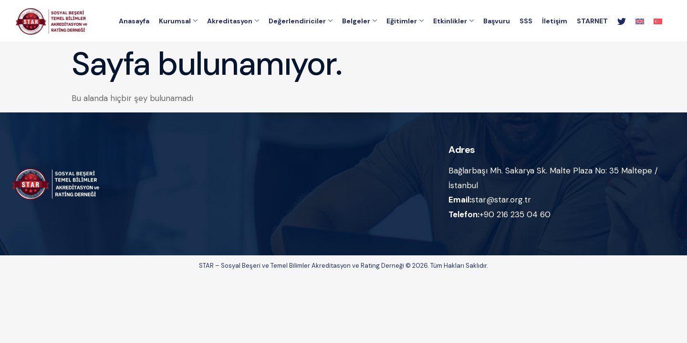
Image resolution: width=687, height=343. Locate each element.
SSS (526, 21)
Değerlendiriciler (301, 21)
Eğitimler (405, 21)
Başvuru (496, 21)
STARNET (592, 21)
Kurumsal (178, 21)
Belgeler (359, 21)
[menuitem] (640, 21)
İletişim (554, 21)
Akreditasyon (233, 21)
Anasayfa (134, 21)
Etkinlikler (453, 21)
